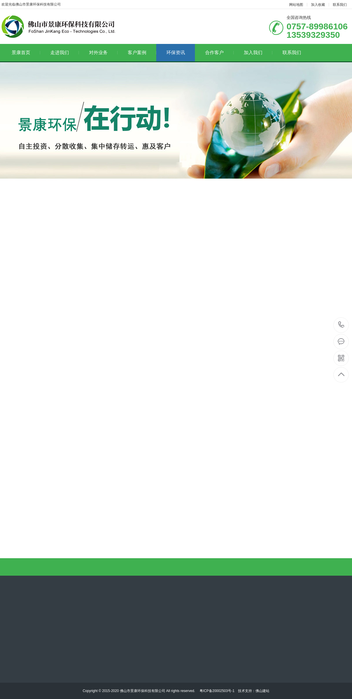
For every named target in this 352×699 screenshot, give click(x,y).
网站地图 (296, 5)
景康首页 (26, 52)
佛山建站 (262, 691)
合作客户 (219, 52)
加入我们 (258, 52)
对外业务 (103, 52)
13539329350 (341, 324)
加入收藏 (318, 5)
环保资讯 (175, 52)
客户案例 (142, 52)
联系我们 (340, 5)
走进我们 (64, 52)
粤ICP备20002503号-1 (216, 691)
